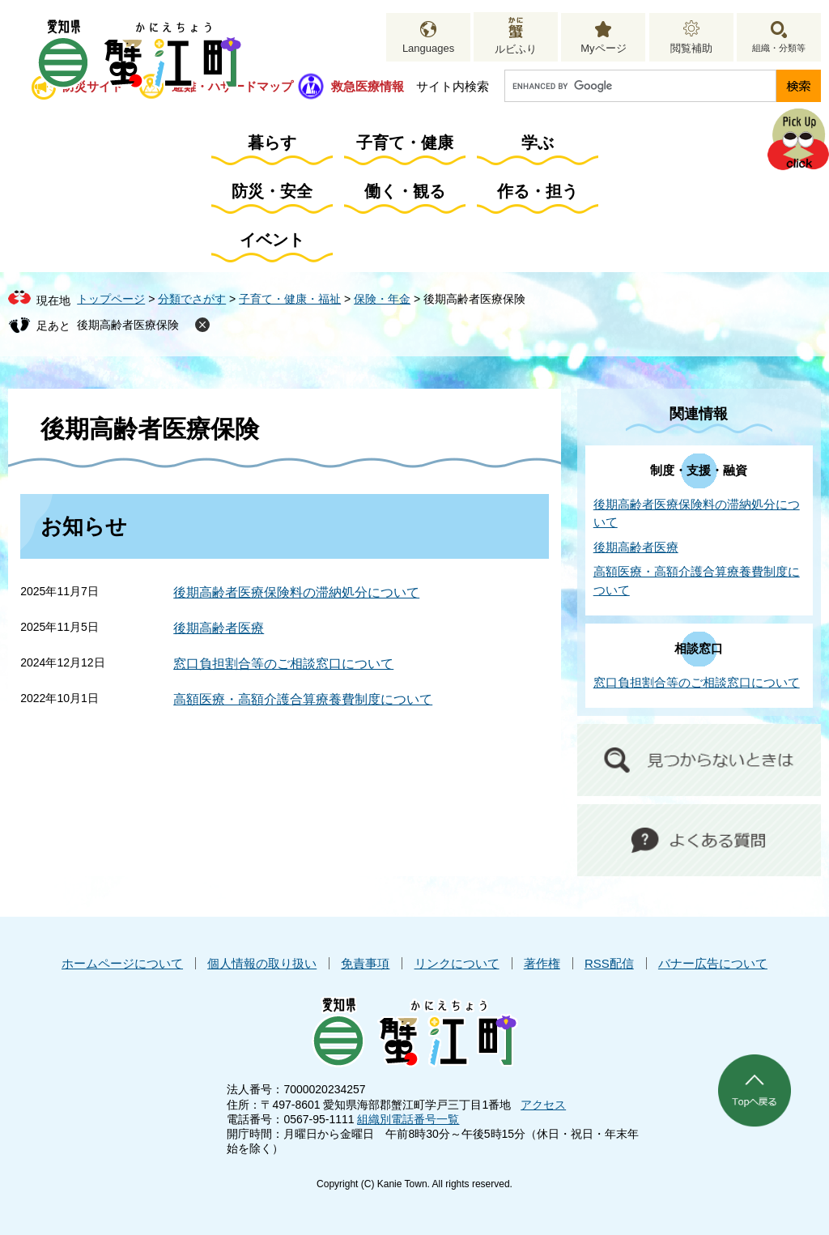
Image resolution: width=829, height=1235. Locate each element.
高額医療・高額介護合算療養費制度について (302, 699)
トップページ (111, 298)
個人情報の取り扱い (262, 963)
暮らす (272, 142)
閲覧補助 (691, 48)
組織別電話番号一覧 (408, 1119)
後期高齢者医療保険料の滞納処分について (296, 592)
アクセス (543, 1104)
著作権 (542, 963)
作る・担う (537, 191)
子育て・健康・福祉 (290, 298)
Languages (428, 48)
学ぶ (537, 142)
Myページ (603, 48)
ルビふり (516, 49)
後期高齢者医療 (218, 628)
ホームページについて (122, 963)
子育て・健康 (404, 142)
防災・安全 (272, 191)
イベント (272, 240)
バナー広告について (712, 963)
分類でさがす (192, 298)
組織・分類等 (779, 48)
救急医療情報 (367, 86)
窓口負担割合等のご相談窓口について (283, 664)
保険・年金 (382, 298)
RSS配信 (609, 963)
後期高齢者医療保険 (128, 324)
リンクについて (457, 963)
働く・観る (404, 191)
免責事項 (365, 963)
